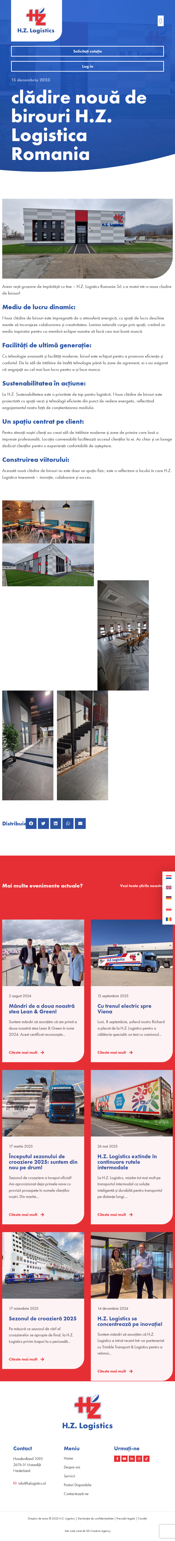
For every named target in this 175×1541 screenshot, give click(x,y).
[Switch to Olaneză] (169, 877)
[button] (161, 21)
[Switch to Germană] (169, 898)
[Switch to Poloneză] (169, 908)
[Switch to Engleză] (169, 887)
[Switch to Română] (169, 919)
